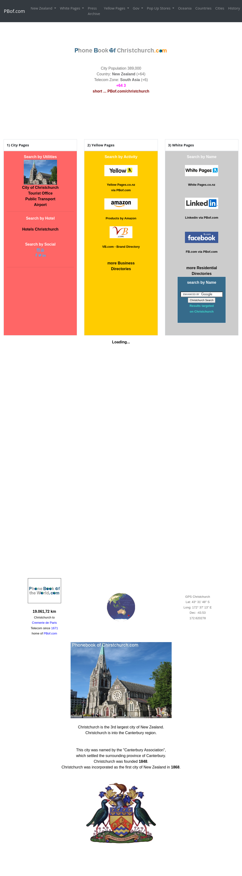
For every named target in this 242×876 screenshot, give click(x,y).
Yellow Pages (115, 8)
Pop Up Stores (159, 8)
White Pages (70, 8)
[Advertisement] (121, 33)
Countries (203, 8)
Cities (219, 8)
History (234, 8)
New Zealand (42, 8)
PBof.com (14, 11)
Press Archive (94, 11)
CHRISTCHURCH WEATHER (121, 117)
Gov (136, 8)
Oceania (185, 8)
